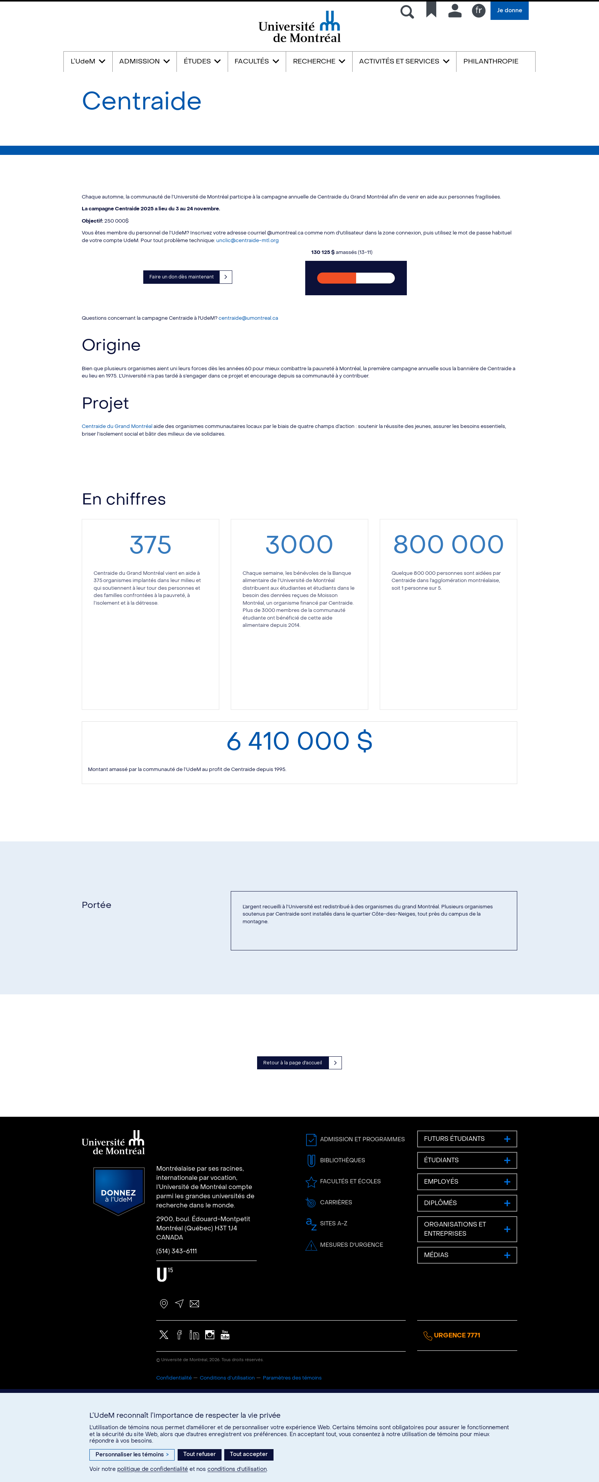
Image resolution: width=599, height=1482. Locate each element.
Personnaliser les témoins (132, 1454)
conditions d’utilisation (237, 1469)
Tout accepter (249, 1454)
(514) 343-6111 (176, 1320)
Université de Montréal (299, 41)
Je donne (509, 10)
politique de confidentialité (152, 1469)
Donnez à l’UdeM (119, 1260)
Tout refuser (199, 1454)
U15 (164, 1344)
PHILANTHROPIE (490, 61)
